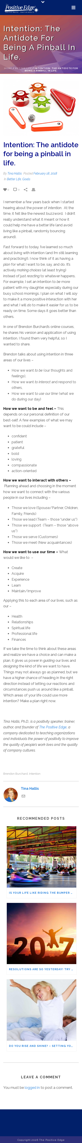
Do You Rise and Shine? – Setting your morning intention (42, 1046)
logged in (32, 1088)
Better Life (23, 68)
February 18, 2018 (45, 173)
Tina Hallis (14, 173)
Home (8, 68)
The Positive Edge (53, 727)
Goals (26, 179)
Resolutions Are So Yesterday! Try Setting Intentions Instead (42, 969)
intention (34, 773)
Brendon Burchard (15, 773)
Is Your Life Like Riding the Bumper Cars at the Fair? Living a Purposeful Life (42, 892)
